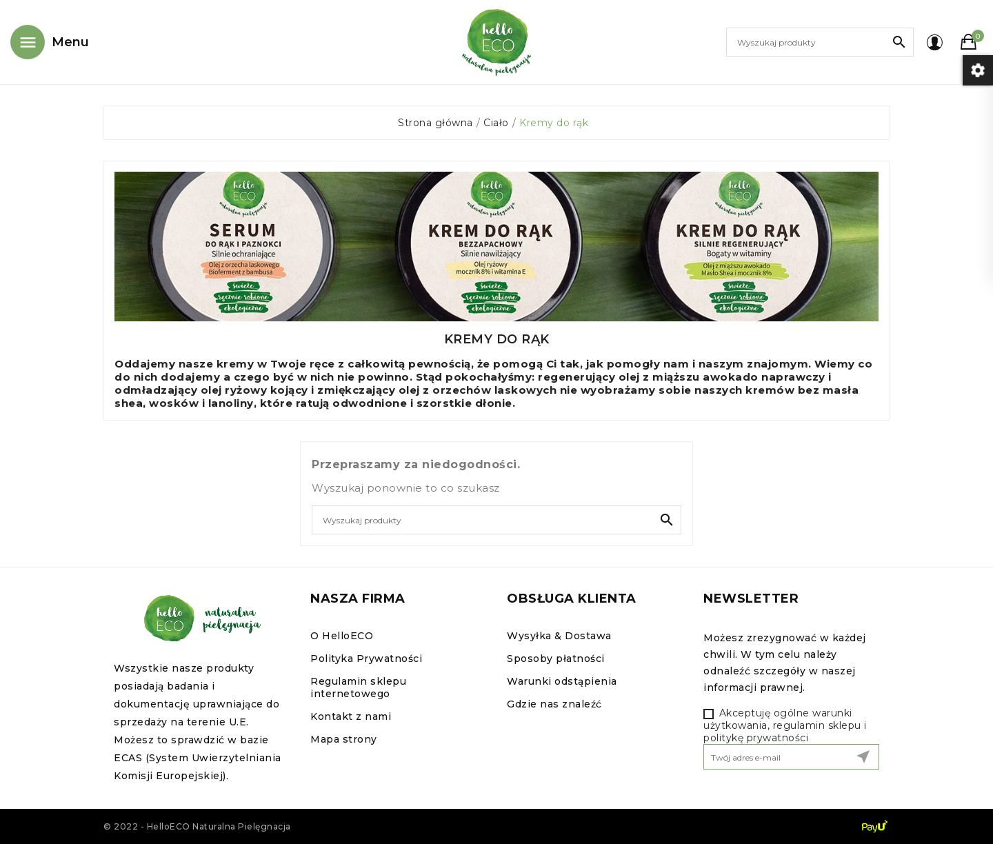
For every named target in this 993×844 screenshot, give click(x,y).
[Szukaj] (820, 42)
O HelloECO (341, 636)
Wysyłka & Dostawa (559, 636)
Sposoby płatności (556, 658)
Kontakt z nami (350, 716)
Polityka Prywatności (366, 658)
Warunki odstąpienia (562, 681)
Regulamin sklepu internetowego (358, 687)
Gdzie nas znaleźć (554, 704)
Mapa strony (343, 739)
